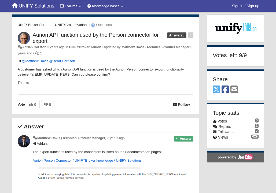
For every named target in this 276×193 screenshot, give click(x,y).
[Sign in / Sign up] (246, 5)
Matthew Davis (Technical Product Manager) (156, 47)
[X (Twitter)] (216, 89)
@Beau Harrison (62, 61)
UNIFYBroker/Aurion (71, 25)
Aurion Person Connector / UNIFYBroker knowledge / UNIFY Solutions (87, 160)
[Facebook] (225, 89)
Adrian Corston (34, 47)
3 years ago (116, 138)
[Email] (234, 89)
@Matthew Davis (35, 61)
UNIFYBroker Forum (33, 25)
